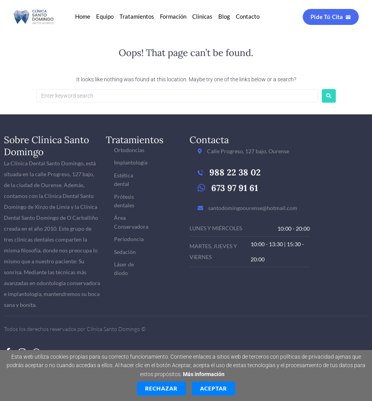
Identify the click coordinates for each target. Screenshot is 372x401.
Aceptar (213, 388)
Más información (204, 374)
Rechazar (161, 388)
